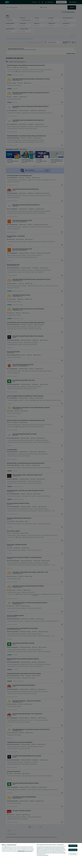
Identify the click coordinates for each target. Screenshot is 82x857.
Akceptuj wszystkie (73, 845)
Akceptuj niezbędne (73, 849)
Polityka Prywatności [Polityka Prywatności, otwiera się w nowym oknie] (29, 851)
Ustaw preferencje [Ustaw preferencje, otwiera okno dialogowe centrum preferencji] (72, 853)
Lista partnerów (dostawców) (42, 855)
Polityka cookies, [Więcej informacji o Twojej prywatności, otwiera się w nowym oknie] (21, 851)
